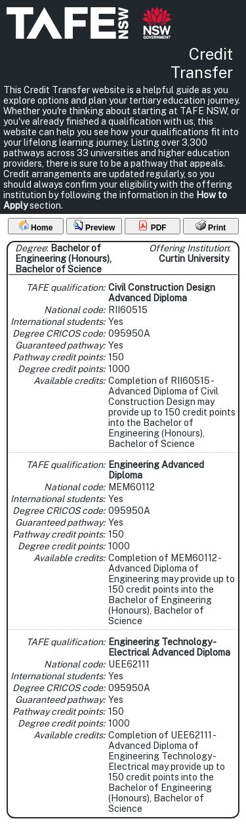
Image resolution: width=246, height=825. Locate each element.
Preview (94, 226)
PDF (152, 226)
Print (210, 226)
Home (35, 226)
